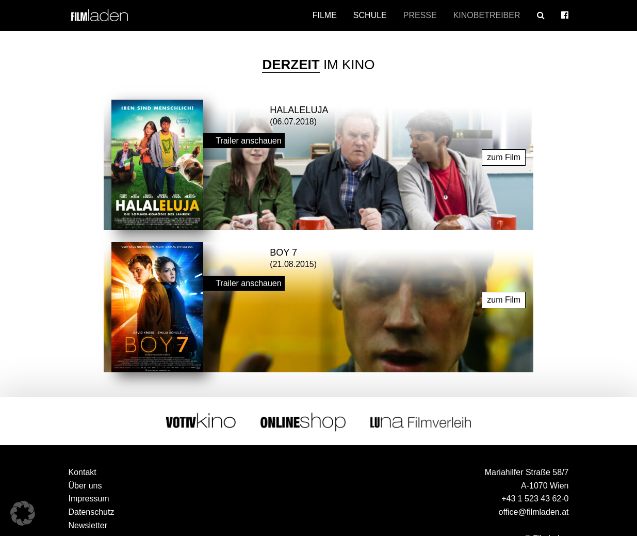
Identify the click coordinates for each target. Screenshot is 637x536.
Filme (325, 15)
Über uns (85, 485)
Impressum (89, 498)
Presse (420, 15)
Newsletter (88, 525)
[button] (22, 513)
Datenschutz (92, 512)
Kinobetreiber (486, 15)
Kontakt (82, 472)
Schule (370, 15)
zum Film (503, 157)
